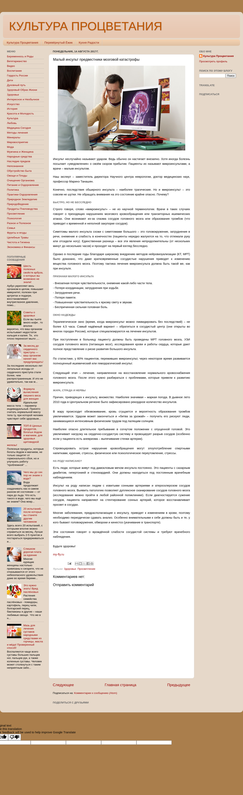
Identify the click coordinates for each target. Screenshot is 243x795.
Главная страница (120, 685)
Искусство (13, 104)
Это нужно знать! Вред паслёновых (30, 588)
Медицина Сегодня (19, 127)
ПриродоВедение (18, 204)
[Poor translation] (14, 737)
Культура (12, 118)
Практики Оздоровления (22, 194)
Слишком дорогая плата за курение (32, 552)
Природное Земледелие (22, 199)
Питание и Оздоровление (23, 184)
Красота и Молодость (20, 113)
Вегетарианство (17, 61)
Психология (14, 218)
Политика (13, 189)
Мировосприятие (17, 142)
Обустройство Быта (19, 170)
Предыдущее (178, 685)
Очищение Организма (20, 180)
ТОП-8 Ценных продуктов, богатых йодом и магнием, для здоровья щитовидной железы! (24, 435)
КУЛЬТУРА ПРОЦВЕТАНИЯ (85, 26)
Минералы (13, 137)
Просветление (86, 568)
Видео (11, 65)
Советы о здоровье (29, 314)
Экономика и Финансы (21, 247)
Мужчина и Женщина (20, 151)
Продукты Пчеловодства (22, 208)
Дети (10, 80)
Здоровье (70, 568)
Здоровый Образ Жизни (22, 89)
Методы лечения (17, 132)
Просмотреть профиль (213, 61)
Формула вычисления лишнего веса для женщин (31, 393)
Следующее (63, 685)
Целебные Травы (17, 237)
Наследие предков (18, 161)
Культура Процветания (22, 42)
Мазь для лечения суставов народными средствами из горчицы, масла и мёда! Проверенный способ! (25, 636)
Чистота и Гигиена (18, 242)
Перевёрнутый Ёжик (58, 42)
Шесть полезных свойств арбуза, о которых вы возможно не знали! (33, 274)
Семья (11, 227)
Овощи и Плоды (17, 175)
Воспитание (14, 70)
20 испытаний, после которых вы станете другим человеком (32, 515)
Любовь (12, 123)
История (12, 108)
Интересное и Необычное (23, 99)
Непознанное (15, 166)
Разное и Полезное (19, 223)
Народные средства (19, 156)
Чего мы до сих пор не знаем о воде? (32, 475)
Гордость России (17, 75)
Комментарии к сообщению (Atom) (95, 693)
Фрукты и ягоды (16, 232)
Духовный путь (16, 85)
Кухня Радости (89, 42)
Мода (10, 146)
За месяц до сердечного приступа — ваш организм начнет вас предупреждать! (33, 353)
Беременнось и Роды (20, 56)
